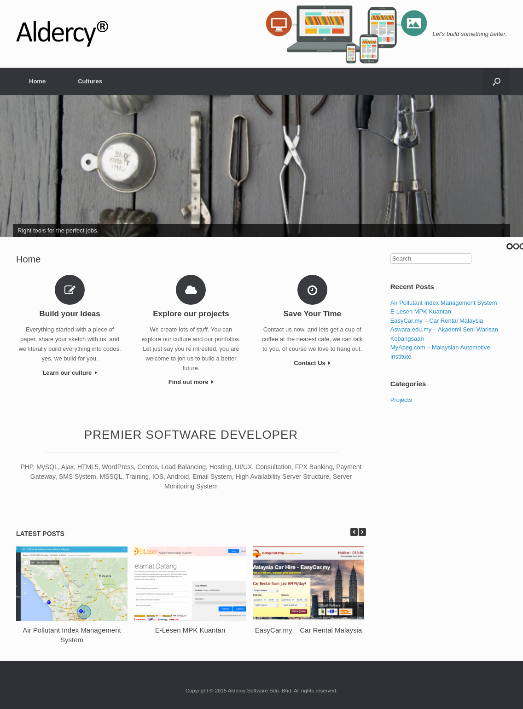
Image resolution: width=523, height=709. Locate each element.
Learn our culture (69, 372)
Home (37, 81)
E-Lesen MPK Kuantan (190, 630)
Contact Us (312, 363)
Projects (401, 399)
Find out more (191, 381)
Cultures (90, 81)
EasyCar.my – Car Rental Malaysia (308, 630)
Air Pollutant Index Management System (443, 302)
